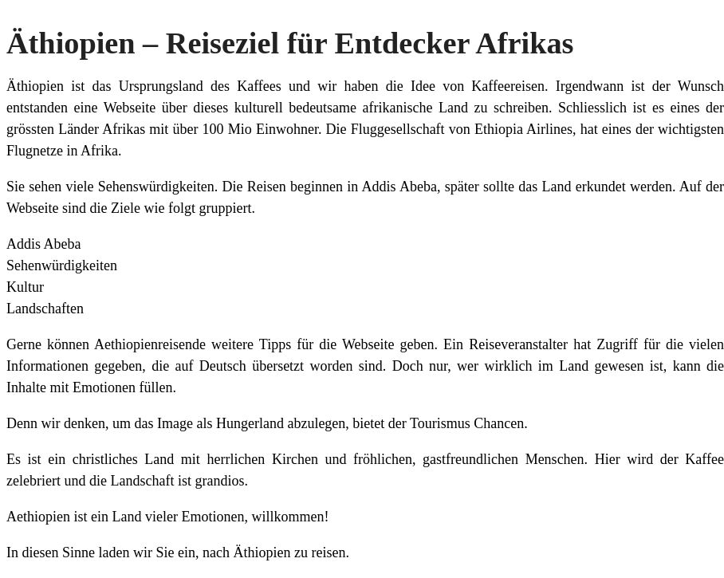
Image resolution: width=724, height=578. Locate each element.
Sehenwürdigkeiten (61, 265)
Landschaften (45, 309)
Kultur (25, 287)
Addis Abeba (43, 244)
